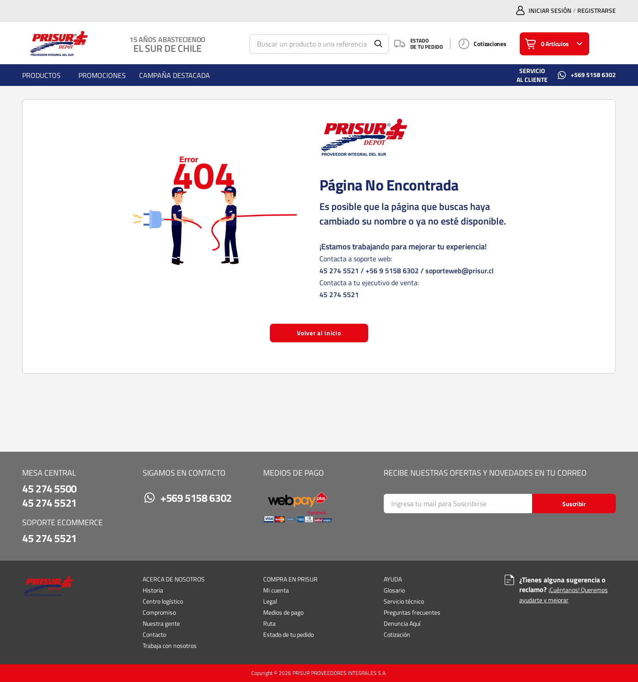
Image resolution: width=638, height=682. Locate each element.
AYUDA (393, 579)
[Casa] (57, 43)
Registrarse (596, 10)
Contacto (154, 634)
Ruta (269, 623)
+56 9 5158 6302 (392, 270)
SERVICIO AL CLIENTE (532, 75)
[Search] (500, 503)
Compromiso (159, 612)
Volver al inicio (319, 332)
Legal (270, 601)
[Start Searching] (574, 503)
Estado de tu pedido (288, 634)
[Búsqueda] (319, 44)
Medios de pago (283, 612)
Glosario (394, 590)
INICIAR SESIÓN (550, 10)
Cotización (397, 634)
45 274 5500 (49, 488)
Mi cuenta (276, 590)
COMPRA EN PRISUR (290, 579)
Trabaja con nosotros (170, 645)
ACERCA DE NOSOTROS (174, 579)
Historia (153, 590)
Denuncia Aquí (402, 623)
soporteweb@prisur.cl (459, 270)
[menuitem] (41, 75)
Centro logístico (163, 601)
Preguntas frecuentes (412, 612)
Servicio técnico (404, 601)
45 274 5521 (339, 270)
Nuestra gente (161, 623)
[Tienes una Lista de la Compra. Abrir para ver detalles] (554, 43)
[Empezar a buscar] (378, 44)
